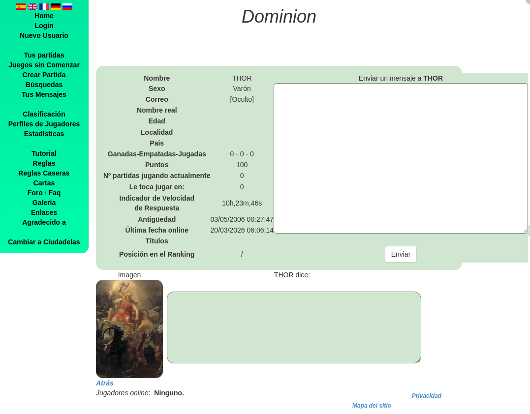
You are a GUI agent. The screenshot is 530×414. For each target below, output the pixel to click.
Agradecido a (44, 222)
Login (43, 26)
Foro (35, 193)
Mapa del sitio (371, 405)
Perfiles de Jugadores (44, 124)
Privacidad (426, 395)
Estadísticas (44, 134)
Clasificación (44, 114)
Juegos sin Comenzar (44, 65)
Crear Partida (44, 75)
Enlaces (44, 212)
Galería (44, 203)
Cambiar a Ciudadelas (44, 242)
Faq (54, 193)
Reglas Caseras (43, 173)
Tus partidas (44, 55)
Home (44, 16)
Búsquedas (44, 85)
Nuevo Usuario (44, 35)
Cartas (44, 183)
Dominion (279, 16)
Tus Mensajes (44, 94)
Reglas (44, 163)
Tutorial (43, 153)
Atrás (105, 383)
